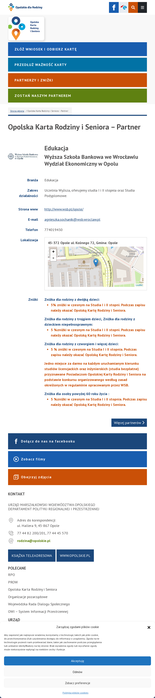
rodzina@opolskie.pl (33, 540)
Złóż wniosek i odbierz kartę (46, 49)
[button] (149, 627)
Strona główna (17, 111)
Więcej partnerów (129, 422)
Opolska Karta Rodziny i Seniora (32, 589)
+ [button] (53, 252)
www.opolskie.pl (75, 555)
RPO (11, 574)
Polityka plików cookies (75, 692)
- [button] (53, 258)
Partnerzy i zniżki (34, 80)
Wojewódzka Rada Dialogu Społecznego (39, 604)
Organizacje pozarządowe (27, 596)
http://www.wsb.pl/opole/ (63, 209)
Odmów (77, 672)
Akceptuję (77, 661)
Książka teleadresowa (32, 555)
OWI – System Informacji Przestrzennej (38, 611)
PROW (13, 582)
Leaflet (139, 285)
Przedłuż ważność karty (41, 64)
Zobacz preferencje (77, 683)
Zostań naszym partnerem (43, 95)
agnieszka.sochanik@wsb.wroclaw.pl (72, 219)
